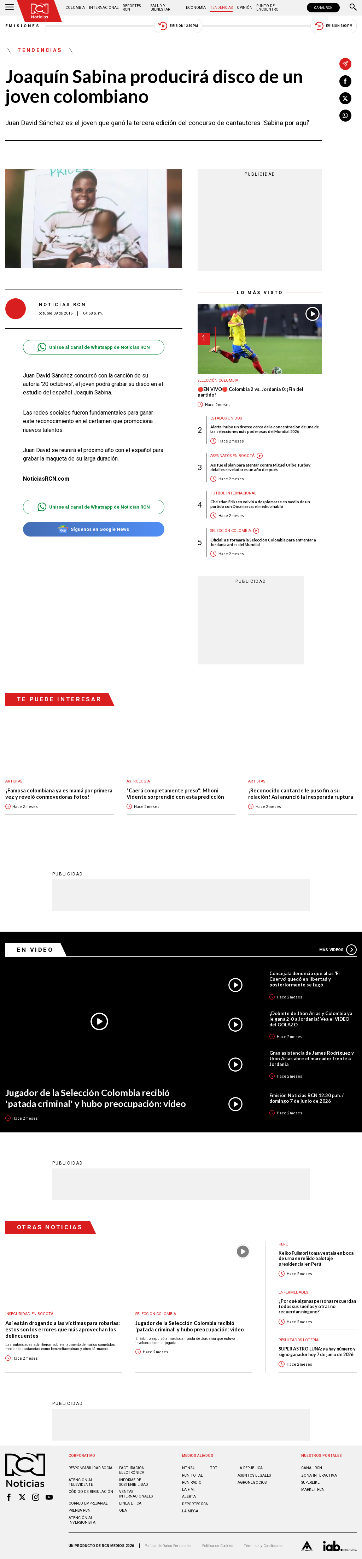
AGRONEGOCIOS (252, 1482)
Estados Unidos (226, 418)
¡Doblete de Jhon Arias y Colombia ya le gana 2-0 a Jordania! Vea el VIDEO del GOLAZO (310, 1018)
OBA (123, 1510)
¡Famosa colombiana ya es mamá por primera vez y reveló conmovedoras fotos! (58, 793)
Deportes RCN (132, 8)
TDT (213, 1468)
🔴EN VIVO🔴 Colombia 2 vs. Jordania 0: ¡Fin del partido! (250, 392)
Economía (196, 7)
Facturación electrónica (132, 1470)
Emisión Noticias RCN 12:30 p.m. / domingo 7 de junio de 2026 (306, 1098)
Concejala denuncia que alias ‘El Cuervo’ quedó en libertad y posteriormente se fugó (304, 979)
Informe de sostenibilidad (133, 1482)
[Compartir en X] (345, 98)
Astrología (138, 781)
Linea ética (130, 1503)
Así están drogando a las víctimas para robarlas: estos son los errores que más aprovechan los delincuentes (62, 1329)
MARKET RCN (313, 1489)
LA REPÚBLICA (250, 1468)
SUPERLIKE (310, 1482)
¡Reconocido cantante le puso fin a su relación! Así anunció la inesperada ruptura (300, 793)
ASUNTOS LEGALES (254, 1475)
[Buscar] (353, 8)
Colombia (75, 7)
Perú (283, 1244)
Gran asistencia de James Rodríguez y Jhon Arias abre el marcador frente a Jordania (311, 1058)
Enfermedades (293, 1292)
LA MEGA (190, 1511)
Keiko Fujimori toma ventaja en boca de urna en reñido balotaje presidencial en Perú (316, 1258)
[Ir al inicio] (39, 11)
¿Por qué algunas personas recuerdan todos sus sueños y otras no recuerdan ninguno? (317, 1307)
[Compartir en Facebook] (345, 81)
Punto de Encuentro (267, 8)
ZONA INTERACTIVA (319, 1475)
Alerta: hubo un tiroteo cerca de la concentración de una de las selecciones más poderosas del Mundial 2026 (264, 429)
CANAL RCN (323, 8)
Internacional (104, 7)
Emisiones (23, 26)
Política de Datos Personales (168, 1545)
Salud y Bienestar (160, 8)
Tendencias (221, 7)
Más (338, 949)
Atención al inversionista (82, 1520)
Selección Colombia (218, 380)
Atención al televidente (81, 1482)
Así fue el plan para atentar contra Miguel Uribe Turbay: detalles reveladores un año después (260, 467)
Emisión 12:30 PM (178, 26)
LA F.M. (188, 1489)
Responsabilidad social (92, 1468)
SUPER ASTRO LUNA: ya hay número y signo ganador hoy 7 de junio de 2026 (317, 1351)
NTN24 (188, 1468)
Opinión (244, 7)
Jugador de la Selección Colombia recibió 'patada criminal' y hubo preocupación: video (95, 1098)
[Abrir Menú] (9, 8)
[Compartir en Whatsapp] (345, 116)
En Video (35, 949)
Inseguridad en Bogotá (29, 1314)
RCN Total (192, 1475)
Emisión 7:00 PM (333, 26)
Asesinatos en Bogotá (232, 455)
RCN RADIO (192, 1482)
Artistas (13, 781)
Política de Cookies (217, 1545)
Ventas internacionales (136, 1494)
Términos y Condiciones (264, 1545)
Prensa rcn (79, 1510)
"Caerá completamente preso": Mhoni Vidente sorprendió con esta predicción (175, 793)
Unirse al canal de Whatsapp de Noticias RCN (93, 347)
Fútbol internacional (233, 493)
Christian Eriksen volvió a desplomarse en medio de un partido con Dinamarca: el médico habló (260, 504)
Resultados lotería (299, 1340)
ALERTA (189, 1496)
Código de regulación (91, 1491)
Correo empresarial (88, 1503)
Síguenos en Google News (93, 529)
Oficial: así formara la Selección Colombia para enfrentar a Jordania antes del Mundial (263, 542)
